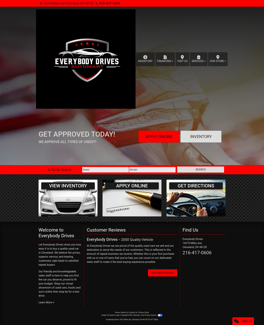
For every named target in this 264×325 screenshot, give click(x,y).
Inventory (201, 136)
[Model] (144, 170)
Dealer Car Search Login (111, 315)
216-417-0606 (109, 3)
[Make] (92, 170)
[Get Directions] (196, 197)
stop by (63, 291)
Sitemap (136, 315)
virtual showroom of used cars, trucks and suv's (60, 287)
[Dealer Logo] (86, 59)
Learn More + (46, 302)
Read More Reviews (162, 272)
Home (117, 312)
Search (198, 169)
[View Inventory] (68, 197)
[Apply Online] (132, 197)
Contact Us (133, 312)
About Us (124, 312)
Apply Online (158, 136)
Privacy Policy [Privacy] (144, 312)
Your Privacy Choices (151, 315)
